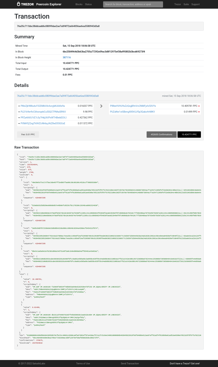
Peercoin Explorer (48, 4)
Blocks (79, 4)
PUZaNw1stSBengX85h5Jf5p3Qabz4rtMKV (132, 111)
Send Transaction (130, 363)
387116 (67, 57)
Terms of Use (83, 363)
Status (88, 4)
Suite (186, 4)
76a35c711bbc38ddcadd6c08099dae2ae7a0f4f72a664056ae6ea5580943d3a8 (58, 96)
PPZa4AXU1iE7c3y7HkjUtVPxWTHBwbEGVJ (43, 117)
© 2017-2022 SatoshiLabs (31, 363)
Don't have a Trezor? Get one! (185, 363)
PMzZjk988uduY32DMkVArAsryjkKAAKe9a (43, 106)
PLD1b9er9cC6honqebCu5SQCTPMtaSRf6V (43, 111)
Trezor (177, 4)
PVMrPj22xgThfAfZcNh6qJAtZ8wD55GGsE (43, 123)
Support (195, 4)
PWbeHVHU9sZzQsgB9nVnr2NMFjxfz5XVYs (133, 106)
